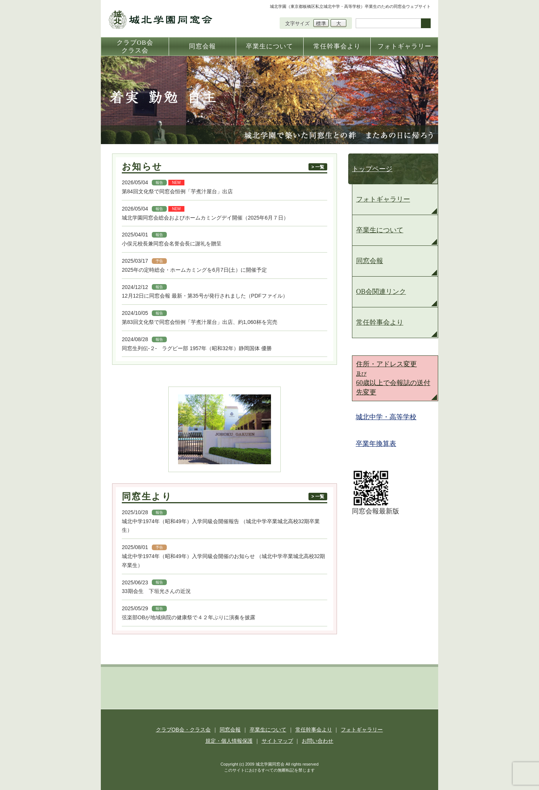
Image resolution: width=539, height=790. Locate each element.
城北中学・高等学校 (386, 417)
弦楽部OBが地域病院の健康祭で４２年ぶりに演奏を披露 (188, 617)
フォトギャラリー (383, 199)
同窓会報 (369, 261)
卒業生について (379, 230)
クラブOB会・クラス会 (183, 730)
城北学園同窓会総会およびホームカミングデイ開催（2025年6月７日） (205, 218)
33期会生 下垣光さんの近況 (156, 591)
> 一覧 (317, 167)
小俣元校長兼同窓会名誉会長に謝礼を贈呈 (172, 244)
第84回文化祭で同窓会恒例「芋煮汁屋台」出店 (177, 191)
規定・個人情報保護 (229, 741)
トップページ (372, 169)
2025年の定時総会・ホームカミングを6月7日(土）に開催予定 (194, 270)
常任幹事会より (379, 322)
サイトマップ (277, 741)
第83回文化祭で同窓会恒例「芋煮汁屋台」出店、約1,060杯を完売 (199, 322)
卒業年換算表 (376, 443)
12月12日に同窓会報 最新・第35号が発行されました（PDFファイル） (205, 296)
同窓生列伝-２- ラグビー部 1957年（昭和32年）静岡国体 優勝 (199, 348)
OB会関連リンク (381, 291)
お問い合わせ (317, 741)
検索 (426, 23)
